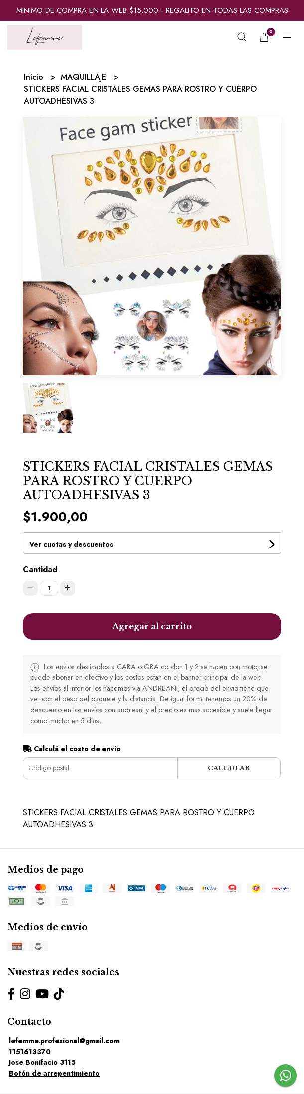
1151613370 (30, 1052)
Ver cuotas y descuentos (71, 544)
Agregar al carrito (152, 626)
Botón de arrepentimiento (54, 1073)
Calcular (229, 768)
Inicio (35, 77)
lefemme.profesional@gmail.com (64, 1041)
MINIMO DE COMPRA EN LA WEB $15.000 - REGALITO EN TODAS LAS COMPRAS (152, 10)
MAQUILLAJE (85, 77)
